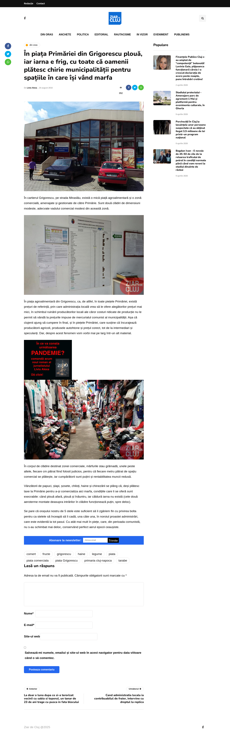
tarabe (123, 560)
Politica (83, 34)
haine (81, 554)
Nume (29, 613)
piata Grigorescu (66, 560)
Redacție (28, 3)
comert (31, 554)
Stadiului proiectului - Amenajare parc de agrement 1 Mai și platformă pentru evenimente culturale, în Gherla (190, 100)
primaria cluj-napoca (98, 560)
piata (112, 554)
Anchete (65, 34)
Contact (40, 3)
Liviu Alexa (32, 88)
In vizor (142, 34)
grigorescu (64, 554)
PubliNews (181, 34)
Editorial (101, 34)
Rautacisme (122, 34)
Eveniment (160, 34)
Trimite (113, 540)
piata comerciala (38, 560)
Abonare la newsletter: (65, 540)
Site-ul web (32, 636)
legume (97, 554)
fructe (46, 554)
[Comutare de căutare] (202, 18)
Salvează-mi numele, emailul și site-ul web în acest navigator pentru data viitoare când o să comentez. (83, 655)
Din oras (47, 34)
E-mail (29, 625)
